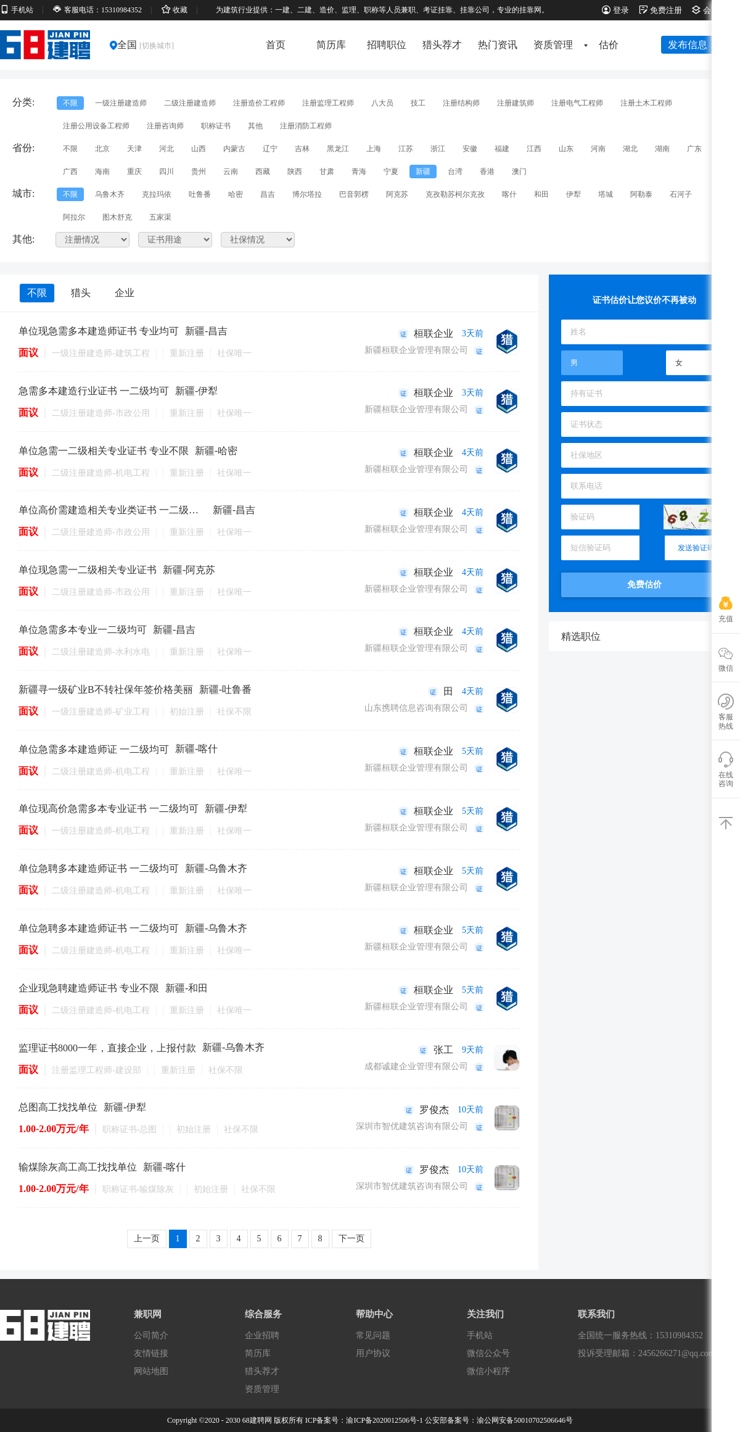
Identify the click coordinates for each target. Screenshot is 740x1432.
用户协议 (373, 1353)
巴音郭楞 (354, 194)
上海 (373, 148)
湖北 (630, 148)
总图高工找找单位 (57, 1107)
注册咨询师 (165, 126)
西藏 (262, 171)
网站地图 (151, 1371)
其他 (255, 126)
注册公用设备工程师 (96, 126)
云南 (230, 171)
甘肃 (326, 171)
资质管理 (557, 44)
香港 (487, 171)
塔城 (605, 194)
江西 (534, 148)
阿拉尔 (74, 217)
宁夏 (391, 171)
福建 (502, 148)
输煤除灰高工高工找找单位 (77, 1167)
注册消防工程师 (306, 126)
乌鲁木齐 (110, 194)
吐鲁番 (200, 194)
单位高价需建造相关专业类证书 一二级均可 (112, 510)
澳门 (519, 171)
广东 (694, 148)
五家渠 (160, 217)
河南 (598, 148)
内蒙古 (234, 148)
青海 (359, 171)
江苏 (405, 148)
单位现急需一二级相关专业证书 (87, 570)
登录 (615, 10)
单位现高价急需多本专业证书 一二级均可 (108, 808)
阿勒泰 (641, 194)
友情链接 (151, 1353)
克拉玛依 (156, 194)
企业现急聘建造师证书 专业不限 (88, 988)
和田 (541, 194)
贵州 (198, 171)
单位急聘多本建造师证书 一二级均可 (98, 868)
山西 (198, 148)
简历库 (331, 44)
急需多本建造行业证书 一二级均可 (93, 391)
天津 (134, 148)
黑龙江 (338, 148)
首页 (276, 44)
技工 (418, 103)
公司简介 (151, 1335)
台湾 (455, 171)
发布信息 (687, 44)
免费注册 (660, 10)
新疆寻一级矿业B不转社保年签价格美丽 (105, 689)
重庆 (134, 171)
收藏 (174, 10)
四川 (166, 171)
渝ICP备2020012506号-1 (384, 1420)
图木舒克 (117, 217)
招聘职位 (386, 44)
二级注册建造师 (190, 103)
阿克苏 (397, 194)
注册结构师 (461, 103)
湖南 (662, 148)
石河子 (681, 194)
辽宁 (270, 148)
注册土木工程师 (646, 103)
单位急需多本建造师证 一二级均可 (93, 749)
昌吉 (267, 194)
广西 (70, 171)
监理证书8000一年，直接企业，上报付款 (107, 1048)
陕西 (294, 171)
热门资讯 (497, 44)
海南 (102, 171)
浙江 (437, 148)
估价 (609, 44)
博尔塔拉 (307, 194)
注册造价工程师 (259, 103)
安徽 (469, 148)
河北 (166, 148)
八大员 (382, 103)
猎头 (81, 293)
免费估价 (644, 584)
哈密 (235, 194)
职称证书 (216, 126)
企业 (124, 293)
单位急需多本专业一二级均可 (82, 629)
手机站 (16, 10)
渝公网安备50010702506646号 (525, 1420)
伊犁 (573, 194)
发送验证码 (696, 548)
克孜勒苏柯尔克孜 (455, 194)
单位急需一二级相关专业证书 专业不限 (103, 450)
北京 (102, 148)
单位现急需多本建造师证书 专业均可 (98, 331)
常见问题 (373, 1335)
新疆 (423, 171)
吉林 (302, 148)
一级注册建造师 (121, 103)
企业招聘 (262, 1335)
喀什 (509, 194)
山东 (566, 148)
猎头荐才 (442, 44)
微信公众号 (488, 1353)
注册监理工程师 (328, 103)
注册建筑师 (515, 103)
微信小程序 (488, 1371)
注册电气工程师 (577, 103)
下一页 (351, 1238)
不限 (70, 103)
